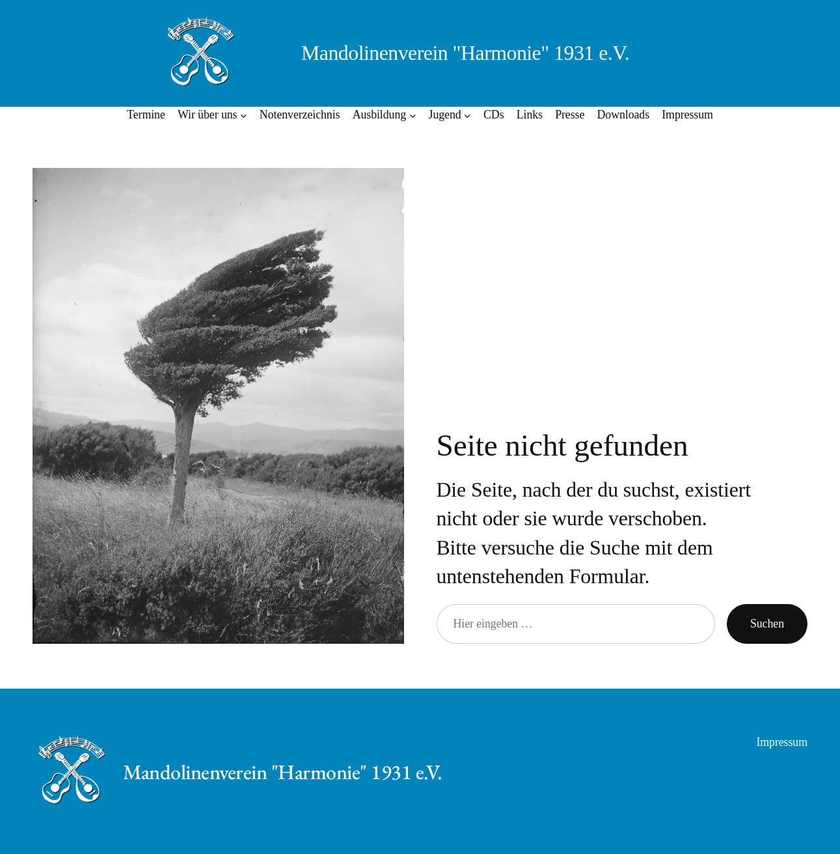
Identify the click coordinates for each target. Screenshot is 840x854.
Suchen (767, 623)
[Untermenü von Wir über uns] (243, 114)
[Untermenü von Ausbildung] (412, 114)
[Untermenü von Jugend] (467, 114)
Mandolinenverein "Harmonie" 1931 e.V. (465, 53)
